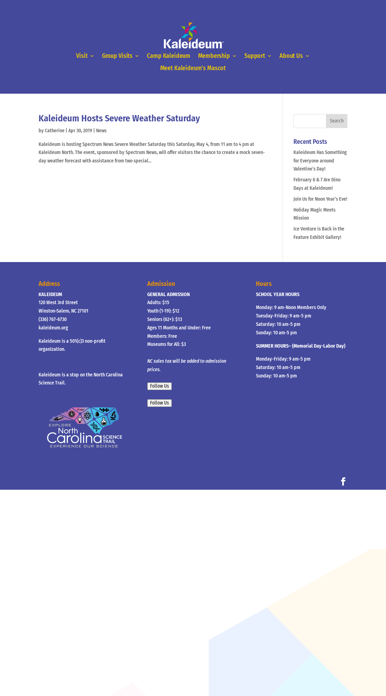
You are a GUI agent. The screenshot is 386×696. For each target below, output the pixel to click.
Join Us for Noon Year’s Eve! (320, 199)
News (101, 131)
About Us (291, 56)
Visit (81, 56)
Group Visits (117, 56)
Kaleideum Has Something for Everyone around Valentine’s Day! (320, 160)
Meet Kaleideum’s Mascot (193, 68)
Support (254, 56)
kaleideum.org (53, 328)
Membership (214, 56)
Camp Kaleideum (168, 56)
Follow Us (159, 386)
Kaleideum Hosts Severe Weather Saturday (119, 118)
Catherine (55, 131)
